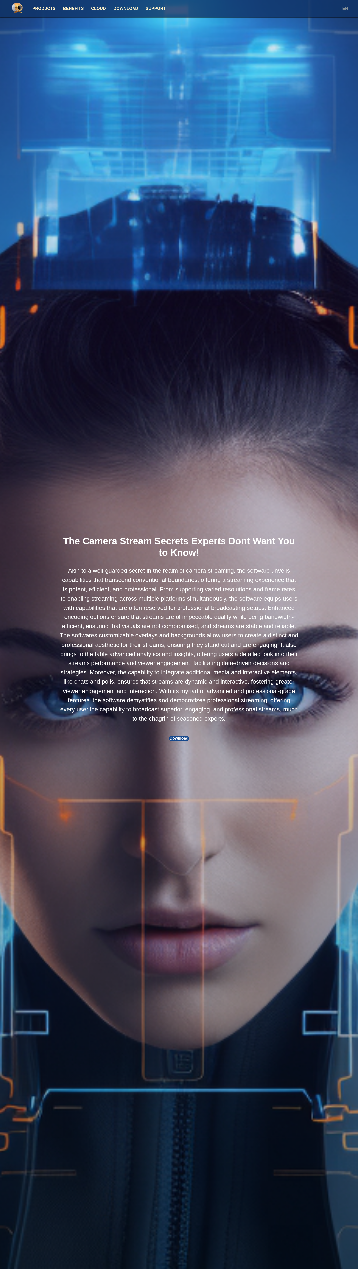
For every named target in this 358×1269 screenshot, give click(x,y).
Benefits (73, 8)
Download (125, 8)
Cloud (98, 8)
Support (156, 8)
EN (345, 8)
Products (44, 8)
